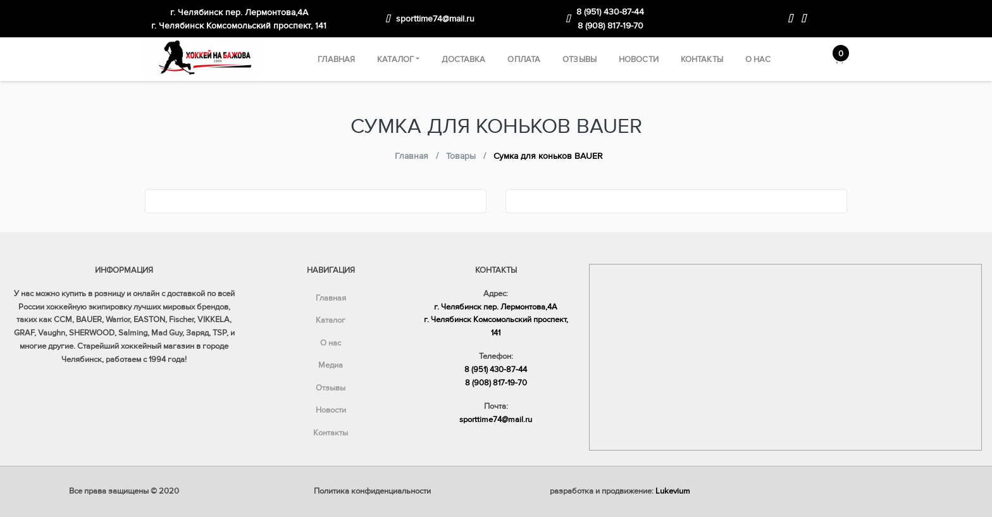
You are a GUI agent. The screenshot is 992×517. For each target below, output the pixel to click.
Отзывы (579, 59)
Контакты (702, 59)
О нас (758, 59)
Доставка (463, 59)
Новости (639, 59)
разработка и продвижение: (620, 491)
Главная (336, 59)
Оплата (523, 59)
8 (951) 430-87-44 (610, 11)
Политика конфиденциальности (372, 491)
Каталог (395, 59)
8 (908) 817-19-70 (610, 25)
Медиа (330, 365)
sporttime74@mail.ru (435, 18)
